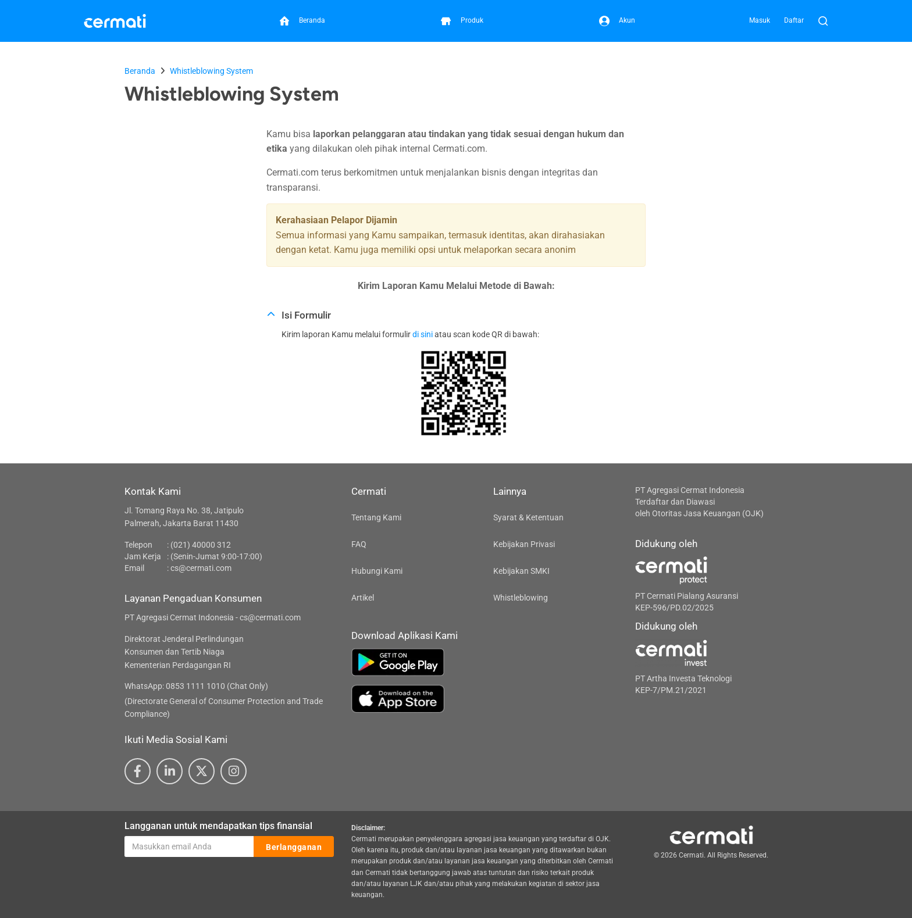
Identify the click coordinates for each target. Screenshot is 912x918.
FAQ (358, 544)
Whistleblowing (520, 597)
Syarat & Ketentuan (528, 517)
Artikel (362, 597)
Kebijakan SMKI (521, 571)
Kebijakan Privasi (524, 544)
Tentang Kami (376, 517)
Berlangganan (294, 847)
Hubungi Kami (376, 571)
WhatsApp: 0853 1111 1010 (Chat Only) (196, 686)
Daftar (794, 20)
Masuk (759, 20)
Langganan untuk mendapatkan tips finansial (218, 825)
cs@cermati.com (200, 568)
